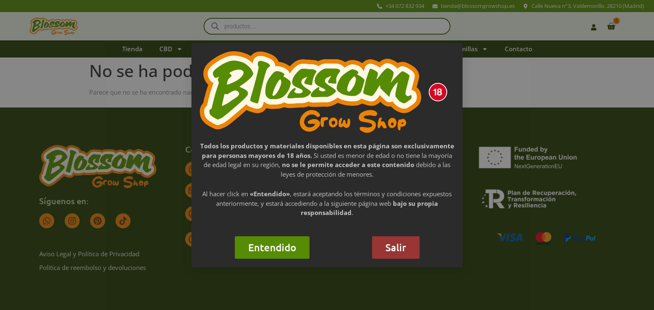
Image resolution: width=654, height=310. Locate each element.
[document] (327, 155)
